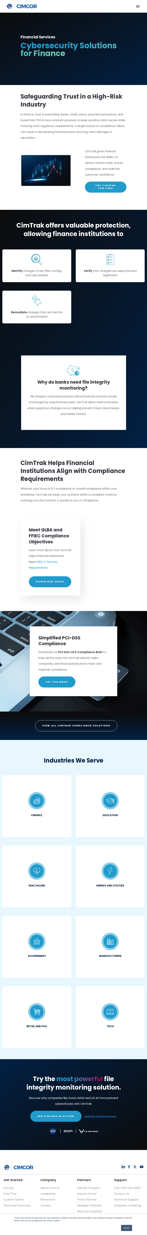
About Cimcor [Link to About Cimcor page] (50, 1188)
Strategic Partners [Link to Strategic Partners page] (89, 1205)
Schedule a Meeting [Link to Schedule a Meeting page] (127, 1205)
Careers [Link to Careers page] (45, 1205)
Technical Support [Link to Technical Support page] (126, 1199)
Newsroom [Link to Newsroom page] (47, 1199)
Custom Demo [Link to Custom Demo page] (14, 1199)
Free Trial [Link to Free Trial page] (10, 1193)
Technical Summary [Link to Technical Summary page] (17, 1205)
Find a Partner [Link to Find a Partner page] (87, 1199)
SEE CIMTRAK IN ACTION (55, 1116)
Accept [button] (126, 1228)
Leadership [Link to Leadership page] (47, 1193)
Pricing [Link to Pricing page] (8, 1188)
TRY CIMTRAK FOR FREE (105, 187)
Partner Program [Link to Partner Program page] (88, 1188)
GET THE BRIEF (56, 682)
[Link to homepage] (21, 6)
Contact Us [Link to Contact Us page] (121, 1193)
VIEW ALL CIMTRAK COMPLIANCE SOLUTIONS (76, 725)
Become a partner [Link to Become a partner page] (89, 1211)
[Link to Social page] (123, 1167)
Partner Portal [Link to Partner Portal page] (86, 1193)
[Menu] (138, 6)
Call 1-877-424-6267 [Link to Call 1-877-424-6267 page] (127, 1188)
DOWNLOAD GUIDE (50, 581)
